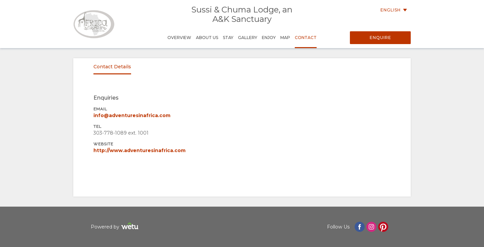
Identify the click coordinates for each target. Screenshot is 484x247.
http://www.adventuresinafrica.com (139, 150)
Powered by (115, 227)
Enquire (380, 37)
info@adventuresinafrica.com (131, 115)
